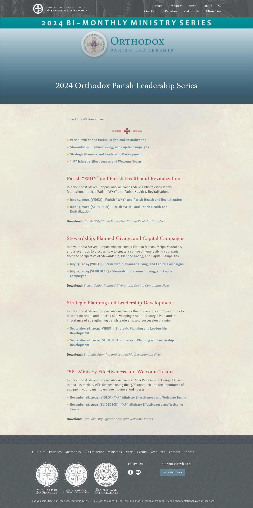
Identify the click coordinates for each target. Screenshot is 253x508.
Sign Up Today (172, 472)
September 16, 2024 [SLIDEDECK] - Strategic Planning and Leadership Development (122, 342)
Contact (174, 451)
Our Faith (151, 11)
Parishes (171, 11)
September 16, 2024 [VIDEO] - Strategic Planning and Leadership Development (118, 330)
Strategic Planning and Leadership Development (106, 154)
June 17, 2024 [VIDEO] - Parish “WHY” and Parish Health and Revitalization (126, 199)
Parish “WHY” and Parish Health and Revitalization (108, 139)
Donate (207, 5)
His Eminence (94, 451)
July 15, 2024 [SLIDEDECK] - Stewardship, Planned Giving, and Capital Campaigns (121, 273)
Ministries (213, 11)
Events (158, 5)
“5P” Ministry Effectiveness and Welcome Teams (106, 161)
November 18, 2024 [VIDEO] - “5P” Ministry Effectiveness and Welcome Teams (128, 397)
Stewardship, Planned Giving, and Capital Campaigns (109, 146)
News (192, 5)
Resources (175, 5)
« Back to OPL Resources (85, 119)
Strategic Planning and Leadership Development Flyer (122, 354)
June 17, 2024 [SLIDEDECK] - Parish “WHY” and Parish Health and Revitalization (118, 209)
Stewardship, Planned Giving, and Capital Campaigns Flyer (126, 285)
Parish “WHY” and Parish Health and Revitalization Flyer (124, 221)
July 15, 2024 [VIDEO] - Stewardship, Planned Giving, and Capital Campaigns (126, 263)
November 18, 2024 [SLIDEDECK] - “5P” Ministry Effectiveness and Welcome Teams (126, 407)
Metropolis (191, 11)
